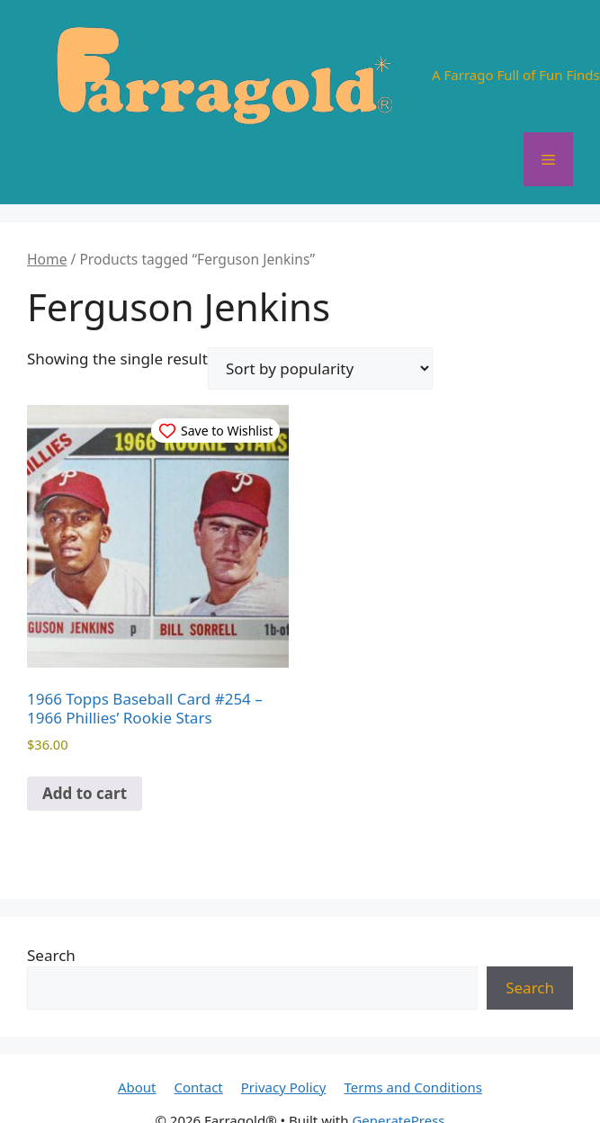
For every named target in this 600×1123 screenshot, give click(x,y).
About (137, 1087)
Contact (199, 1087)
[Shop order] (320, 368)
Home (47, 259)
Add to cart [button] (84, 793)
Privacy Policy (284, 1087)
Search (51, 955)
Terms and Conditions (413, 1087)
